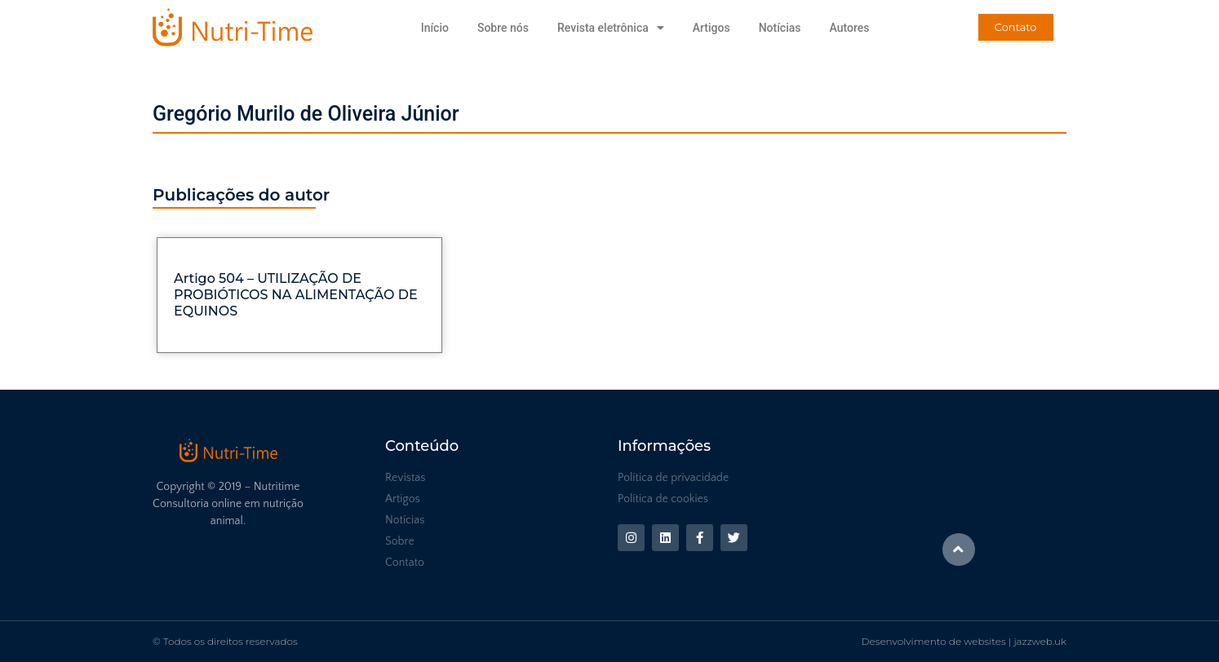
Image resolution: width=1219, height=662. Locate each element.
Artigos (711, 27)
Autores (849, 27)
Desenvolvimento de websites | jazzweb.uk (964, 641)
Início (435, 27)
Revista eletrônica (610, 28)
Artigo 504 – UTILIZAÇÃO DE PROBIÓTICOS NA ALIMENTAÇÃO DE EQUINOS (296, 295)
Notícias (780, 27)
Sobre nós (503, 27)
